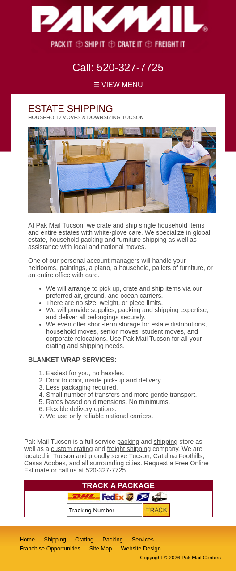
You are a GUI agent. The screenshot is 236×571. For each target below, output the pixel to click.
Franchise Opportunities (50, 548)
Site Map (100, 548)
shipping (166, 441)
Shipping (55, 539)
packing (128, 441)
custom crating (72, 448)
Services (143, 539)
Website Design (140, 548)
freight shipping (129, 448)
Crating (84, 539)
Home (27, 539)
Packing (112, 539)
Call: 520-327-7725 (118, 67)
